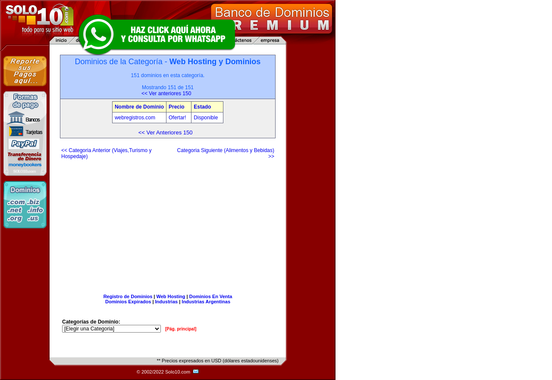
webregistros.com (135, 118)
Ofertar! (178, 118)
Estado (202, 107)
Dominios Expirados (128, 301)
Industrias (166, 301)
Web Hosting (171, 296)
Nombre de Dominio (139, 107)
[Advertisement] (167, 223)
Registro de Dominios (128, 296)
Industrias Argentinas (206, 301)
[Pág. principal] (180, 329)
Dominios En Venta (210, 296)
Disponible (206, 118)
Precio (177, 107)
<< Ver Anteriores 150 (165, 132)
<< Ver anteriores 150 (166, 93)
